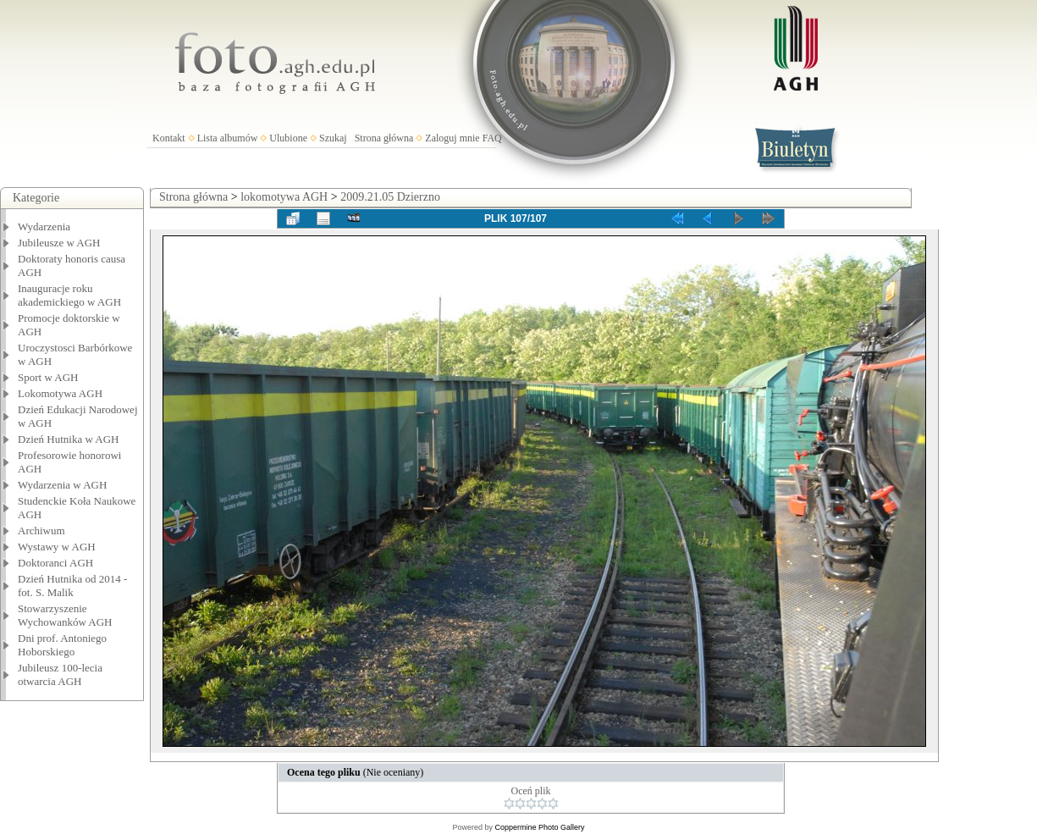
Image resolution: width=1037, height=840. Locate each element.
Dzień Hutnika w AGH (68, 439)
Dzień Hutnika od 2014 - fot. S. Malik (72, 585)
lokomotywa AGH (284, 197)
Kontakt (168, 138)
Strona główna (384, 138)
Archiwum (41, 530)
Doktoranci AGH (55, 562)
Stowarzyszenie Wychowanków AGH (65, 615)
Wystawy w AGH (57, 546)
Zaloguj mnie (452, 138)
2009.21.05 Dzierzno (390, 197)
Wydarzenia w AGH (62, 484)
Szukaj (333, 138)
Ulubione (288, 138)
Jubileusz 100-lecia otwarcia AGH (60, 674)
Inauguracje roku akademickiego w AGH (69, 295)
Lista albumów (227, 138)
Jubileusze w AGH (59, 242)
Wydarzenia (44, 226)
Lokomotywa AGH (60, 393)
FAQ (492, 138)
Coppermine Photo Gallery (539, 827)
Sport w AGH (48, 377)
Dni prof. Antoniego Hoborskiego (62, 645)
